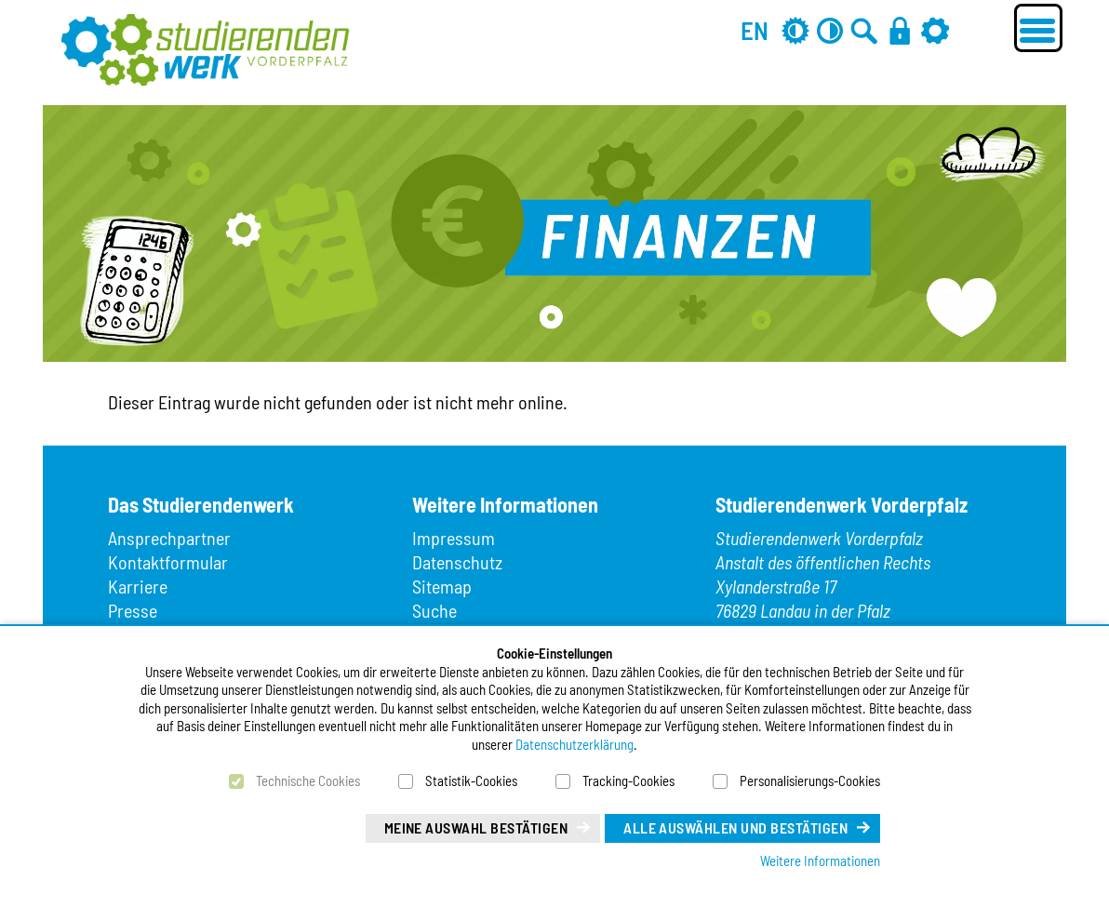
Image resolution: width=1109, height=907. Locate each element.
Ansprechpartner (169, 538)
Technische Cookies (308, 780)
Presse (132, 610)
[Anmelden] (900, 30)
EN (754, 30)
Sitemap (442, 586)
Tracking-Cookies (628, 780)
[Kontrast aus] (830, 30)
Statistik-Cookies (471, 780)
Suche (434, 610)
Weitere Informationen (820, 860)
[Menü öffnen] (1038, 28)
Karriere (137, 586)
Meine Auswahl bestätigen (476, 827)
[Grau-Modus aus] (795, 30)
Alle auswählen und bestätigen (735, 827)
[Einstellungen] (935, 30)
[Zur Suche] (864, 30)
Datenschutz (457, 562)
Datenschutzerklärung (574, 744)
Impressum (453, 538)
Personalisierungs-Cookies (810, 780)
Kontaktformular (168, 562)
